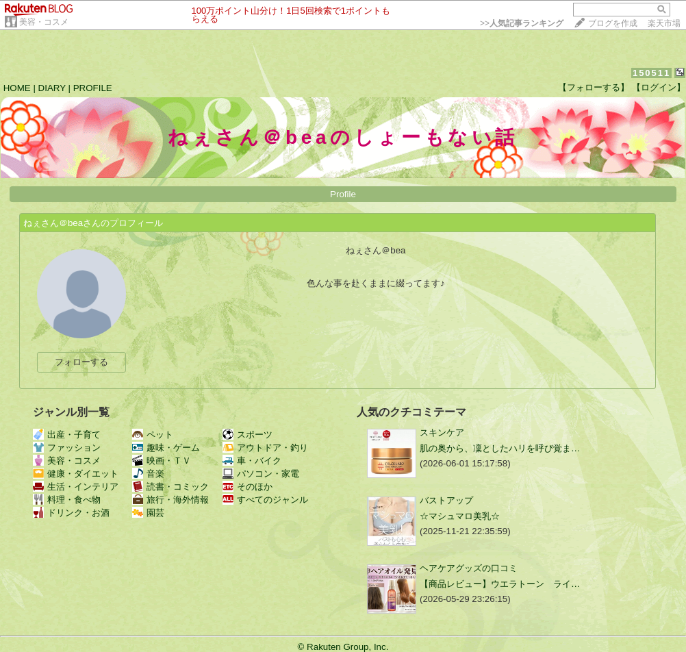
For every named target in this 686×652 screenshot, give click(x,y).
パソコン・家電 (261, 473)
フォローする (81, 362)
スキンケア (442, 432)
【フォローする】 (593, 87)
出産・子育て (67, 434)
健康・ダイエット (75, 473)
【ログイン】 (658, 87)
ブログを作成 (612, 23)
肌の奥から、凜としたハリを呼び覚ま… (500, 448)
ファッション (67, 447)
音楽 (148, 473)
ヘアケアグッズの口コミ (469, 568)
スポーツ (247, 434)
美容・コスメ (43, 22)
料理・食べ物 (67, 499)
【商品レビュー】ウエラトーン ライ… (500, 584)
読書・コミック (170, 486)
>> (521, 23)
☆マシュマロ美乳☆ (460, 516)
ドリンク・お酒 (71, 512)
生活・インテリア (75, 486)
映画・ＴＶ (161, 460)
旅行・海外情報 (170, 499)
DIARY (52, 88)
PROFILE (92, 88)
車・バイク (252, 460)
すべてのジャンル (265, 499)
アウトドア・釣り (265, 447)
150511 (651, 73)
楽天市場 (664, 23)
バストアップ (446, 500)
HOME (17, 88)
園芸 (148, 512)
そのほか (247, 486)
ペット (152, 434)
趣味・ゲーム (166, 447)
